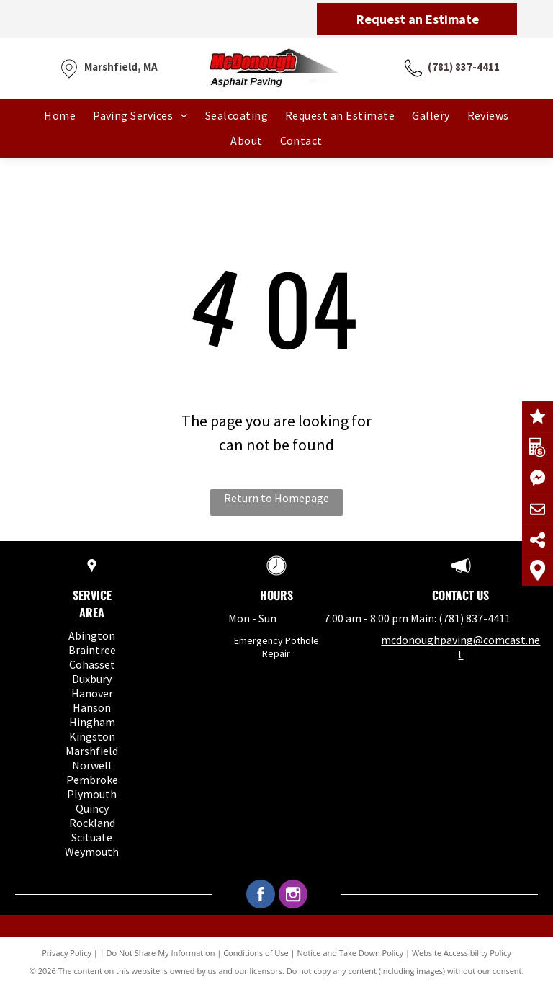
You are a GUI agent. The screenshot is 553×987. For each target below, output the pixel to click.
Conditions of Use (256, 952)
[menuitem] (59, 115)
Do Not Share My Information (161, 952)
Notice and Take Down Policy (350, 952)
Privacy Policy (66, 952)
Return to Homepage (276, 498)
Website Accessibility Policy (461, 952)
